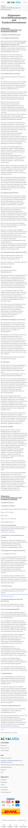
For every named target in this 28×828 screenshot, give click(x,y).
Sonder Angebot (5, 750)
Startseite (3, 6)
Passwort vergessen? (6, 792)
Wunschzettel (4, 789)
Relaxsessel (4, 745)
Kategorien (10, 825)
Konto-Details (4, 787)
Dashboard (3, 780)
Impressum (3, 769)
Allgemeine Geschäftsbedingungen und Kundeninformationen (11, 761)
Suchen (16, 825)
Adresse (3, 784)
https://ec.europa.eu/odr (9, 532)
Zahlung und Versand (6, 758)
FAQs (2, 772)
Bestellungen (4, 782)
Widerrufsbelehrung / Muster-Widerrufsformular (12, 765)
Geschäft (4, 825)
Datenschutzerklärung (6, 767)
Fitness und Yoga (5, 748)
